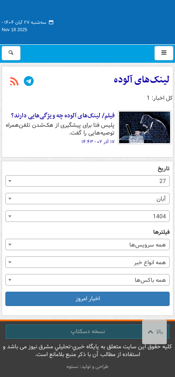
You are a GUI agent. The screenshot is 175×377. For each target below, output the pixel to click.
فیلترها (161, 232)
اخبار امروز (88, 298)
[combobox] (87, 181)
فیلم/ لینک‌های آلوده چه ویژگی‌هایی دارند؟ (63, 115)
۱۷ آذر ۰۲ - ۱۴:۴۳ (98, 142)
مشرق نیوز (111, 20)
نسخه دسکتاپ (88, 331)
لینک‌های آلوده (142, 80)
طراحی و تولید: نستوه (87, 366)
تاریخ (164, 169)
